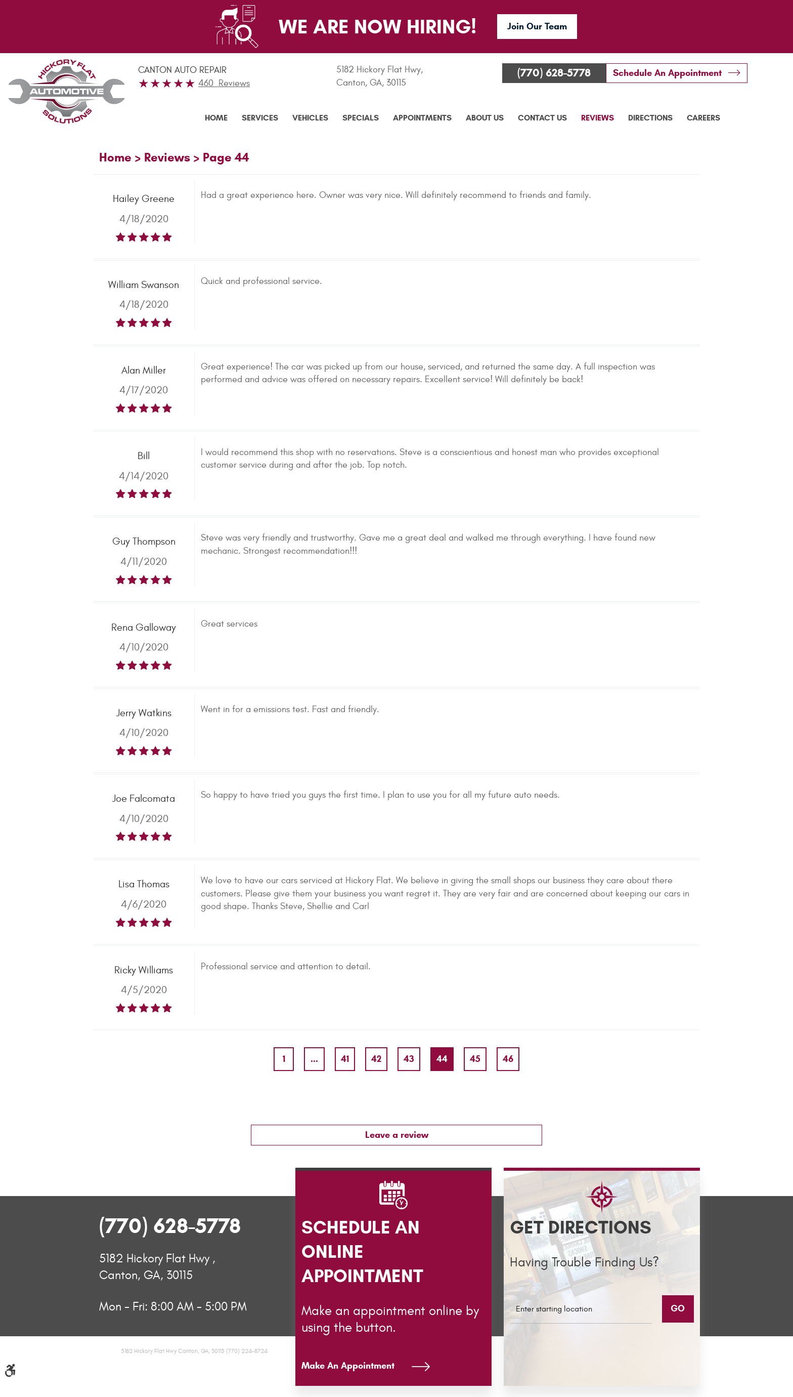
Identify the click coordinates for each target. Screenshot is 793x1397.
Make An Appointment (347, 1365)
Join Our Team (537, 26)
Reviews (597, 117)
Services (260, 117)
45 (475, 1058)
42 (376, 1058)
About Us (485, 117)
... (314, 1058)
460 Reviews (224, 83)
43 (409, 1058)
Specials (360, 117)
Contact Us (542, 117)
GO (678, 1308)
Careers (703, 117)
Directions (650, 117)
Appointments (422, 117)
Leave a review (396, 1134)
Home (216, 117)
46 (508, 1058)
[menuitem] (216, 118)
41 (345, 1058)
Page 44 (226, 157)
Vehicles (310, 117)
